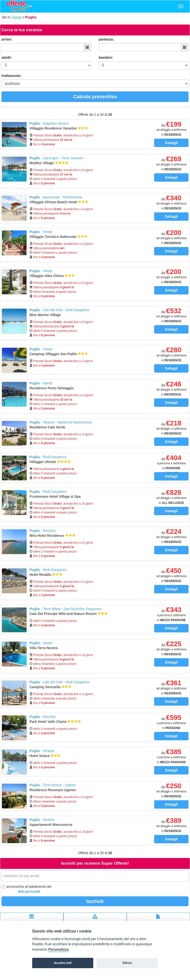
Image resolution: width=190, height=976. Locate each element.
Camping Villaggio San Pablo (58, 353)
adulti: (6, 57)
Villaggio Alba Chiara (52, 275)
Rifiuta (127, 963)
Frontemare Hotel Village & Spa (55, 496)
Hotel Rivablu (46, 574)
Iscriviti (95, 901)
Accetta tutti (63, 963)
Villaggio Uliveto (50, 461)
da (171, 129)
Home (16, 17)
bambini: (106, 57)
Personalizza (58, 949)
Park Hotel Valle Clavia (55, 721)
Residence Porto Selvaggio (52, 388)
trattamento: (11, 76)
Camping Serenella (50, 687)
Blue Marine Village (45, 315)
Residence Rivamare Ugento (53, 790)
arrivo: (6, 39)
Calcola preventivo (95, 96)
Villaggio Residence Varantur (58, 128)
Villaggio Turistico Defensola (58, 236)
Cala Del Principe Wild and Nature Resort (68, 613)
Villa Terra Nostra (44, 648)
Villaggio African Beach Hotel (58, 202)
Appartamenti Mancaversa (51, 825)
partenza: (106, 39)
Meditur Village (48, 162)
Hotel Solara (45, 755)
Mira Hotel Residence (52, 535)
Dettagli (171, 143)
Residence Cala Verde (47, 427)
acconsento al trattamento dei (26, 889)
